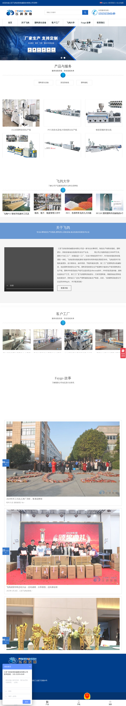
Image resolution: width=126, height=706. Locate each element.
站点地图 (120, 3)
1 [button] (61, 58)
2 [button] (64, 58)
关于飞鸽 (25, 23)
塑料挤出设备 (40, 23)
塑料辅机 (84, 82)
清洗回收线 (64, 82)
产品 (47, 702)
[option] (63, 43)
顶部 (110, 702)
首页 (10, 23)
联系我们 (112, 3)
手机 (78, 702)
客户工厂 (55, 23)
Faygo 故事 (86, 23)
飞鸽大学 (71, 23)
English (103, 3)
